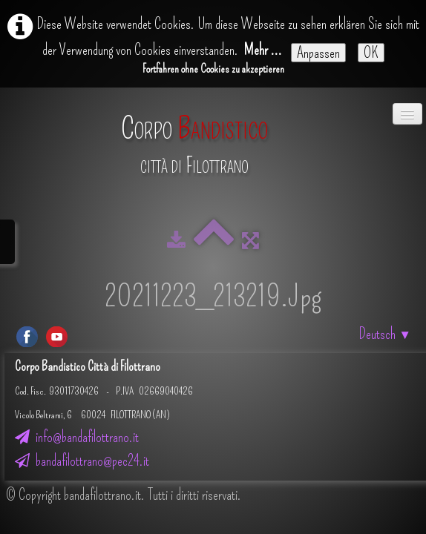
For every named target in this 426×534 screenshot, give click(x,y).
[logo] (194, 138)
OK (371, 53)
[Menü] (407, 114)
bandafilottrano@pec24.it (82, 460)
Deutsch (385, 334)
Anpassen (318, 53)
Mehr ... (263, 50)
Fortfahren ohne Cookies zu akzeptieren (213, 69)
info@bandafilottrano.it (77, 437)
